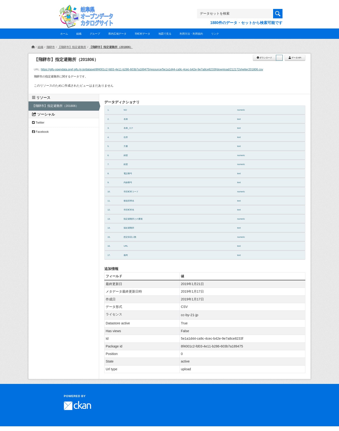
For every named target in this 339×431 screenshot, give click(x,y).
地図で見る (164, 33)
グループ (95, 33)
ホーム (64, 33)
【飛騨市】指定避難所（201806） (111, 47)
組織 (78, 33)
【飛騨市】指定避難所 (72, 47)
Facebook (40, 131)
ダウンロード (264, 57)
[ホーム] (33, 47)
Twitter (38, 122)
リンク (215, 33)
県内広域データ (117, 33)
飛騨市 (50, 47)
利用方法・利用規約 (191, 33)
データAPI (295, 57)
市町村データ (142, 33)
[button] (279, 58)
